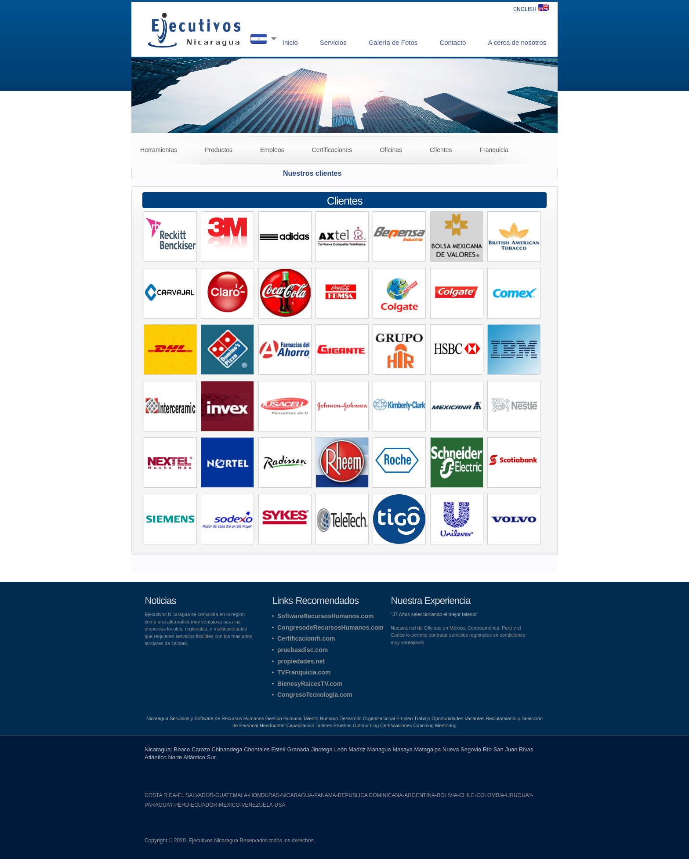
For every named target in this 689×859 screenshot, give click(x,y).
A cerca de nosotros (517, 42)
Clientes (441, 149)
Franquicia (494, 149)
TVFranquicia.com (303, 672)
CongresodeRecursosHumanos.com (330, 627)
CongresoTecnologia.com (314, 694)
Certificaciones (332, 149)
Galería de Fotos (393, 42)
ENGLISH (531, 9)
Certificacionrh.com (306, 638)
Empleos (272, 149)
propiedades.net (301, 661)
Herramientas (158, 149)
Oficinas (391, 149)
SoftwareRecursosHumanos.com (325, 616)
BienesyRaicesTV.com (309, 683)
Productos (218, 149)
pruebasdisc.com (302, 649)
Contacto (452, 42)
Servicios (333, 42)
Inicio (290, 42)
